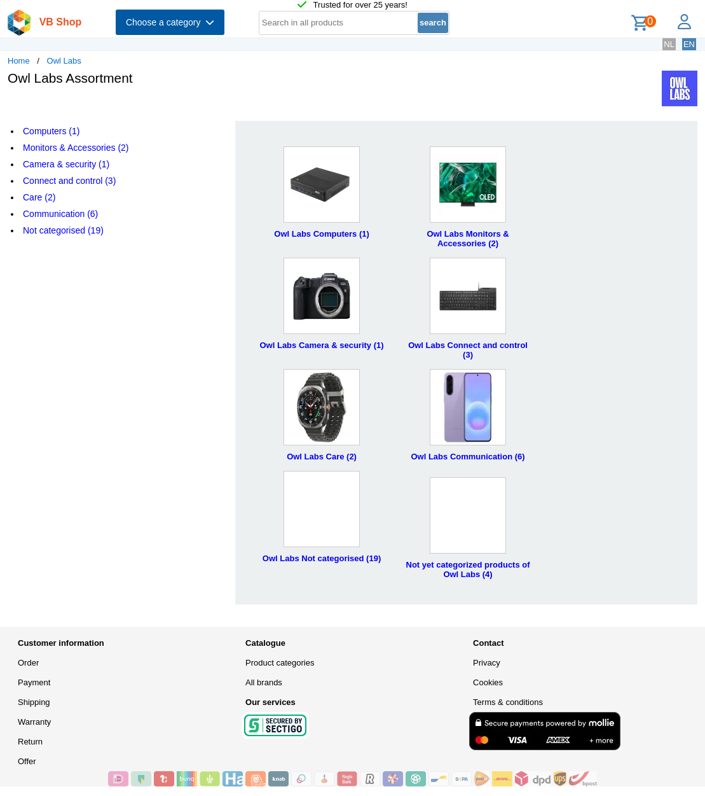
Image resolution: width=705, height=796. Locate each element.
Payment (34, 682)
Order (28, 662)
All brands (263, 682)
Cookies (488, 682)
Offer (27, 761)
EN (689, 44)
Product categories (279, 662)
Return (30, 741)
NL (669, 44)
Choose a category (170, 22)
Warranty (34, 722)
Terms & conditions (508, 702)
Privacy (486, 662)
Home (19, 61)
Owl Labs (64, 61)
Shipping (34, 702)
